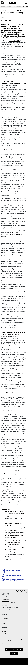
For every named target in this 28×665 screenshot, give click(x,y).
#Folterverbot (25, 6)
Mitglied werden (17, 649)
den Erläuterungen (7, 352)
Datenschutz (17, 660)
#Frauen (11, 20)
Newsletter (14, 653)
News (3, 629)
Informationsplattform (6, 6)
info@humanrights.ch (7, 599)
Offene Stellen (5, 620)
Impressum (10, 660)
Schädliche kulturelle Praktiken (13, 575)
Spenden (12, 2)
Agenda (4, 631)
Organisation (5, 618)
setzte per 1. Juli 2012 (14, 40)
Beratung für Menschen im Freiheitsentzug (12, 639)
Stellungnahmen (5, 633)
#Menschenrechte (17, 6)
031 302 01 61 (5, 601)
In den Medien (5, 622)
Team (3, 616)
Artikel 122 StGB (12, 107)
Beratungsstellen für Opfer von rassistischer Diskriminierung (12, 641)
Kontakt (4, 623)
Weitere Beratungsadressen (8, 643)
